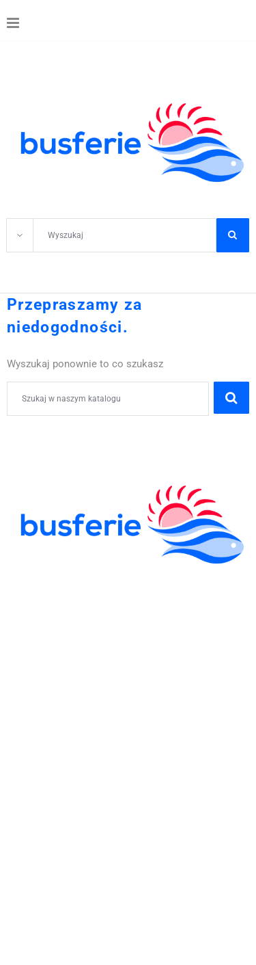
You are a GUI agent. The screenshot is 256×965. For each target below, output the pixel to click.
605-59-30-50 (130, 710)
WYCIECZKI (37, 636)
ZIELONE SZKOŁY (52, 606)
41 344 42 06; (54, 710)
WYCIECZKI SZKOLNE (63, 591)
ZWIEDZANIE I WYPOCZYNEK (83, 621)
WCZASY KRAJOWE (58, 651)
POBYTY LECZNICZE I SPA (75, 666)
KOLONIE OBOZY (51, 576)
